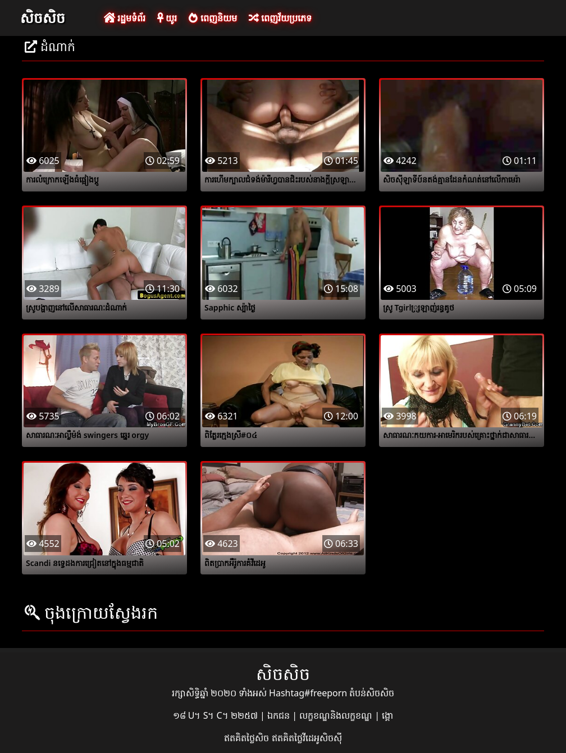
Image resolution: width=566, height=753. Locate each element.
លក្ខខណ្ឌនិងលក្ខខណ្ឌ (337, 715)
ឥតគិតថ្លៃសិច (247, 738)
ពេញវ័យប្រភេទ (280, 18)
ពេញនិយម (212, 18)
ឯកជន (279, 715)
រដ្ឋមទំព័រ (124, 18)
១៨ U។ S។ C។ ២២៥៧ (216, 715)
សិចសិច (42, 17)
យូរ (167, 18)
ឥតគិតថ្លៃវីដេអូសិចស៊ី (307, 738)
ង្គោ (387, 715)
